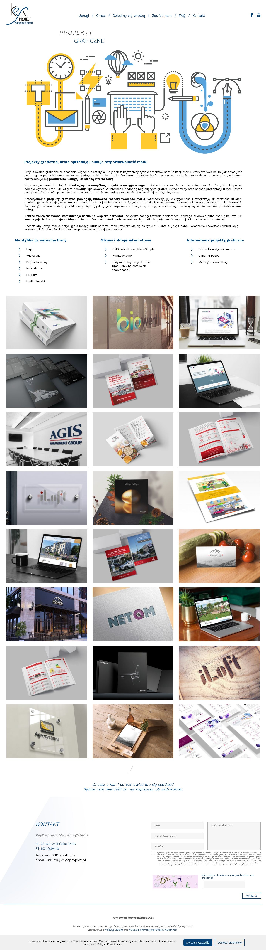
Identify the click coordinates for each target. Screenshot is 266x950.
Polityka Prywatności (109, 944)
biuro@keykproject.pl (67, 860)
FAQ (182, 16)
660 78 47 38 (63, 855)
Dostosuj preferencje (230, 942)
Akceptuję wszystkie (197, 942)
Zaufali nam (162, 16)
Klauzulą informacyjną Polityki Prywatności (153, 930)
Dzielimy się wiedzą (129, 16)
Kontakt (198, 16)
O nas (101, 16)
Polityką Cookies (114, 930)
